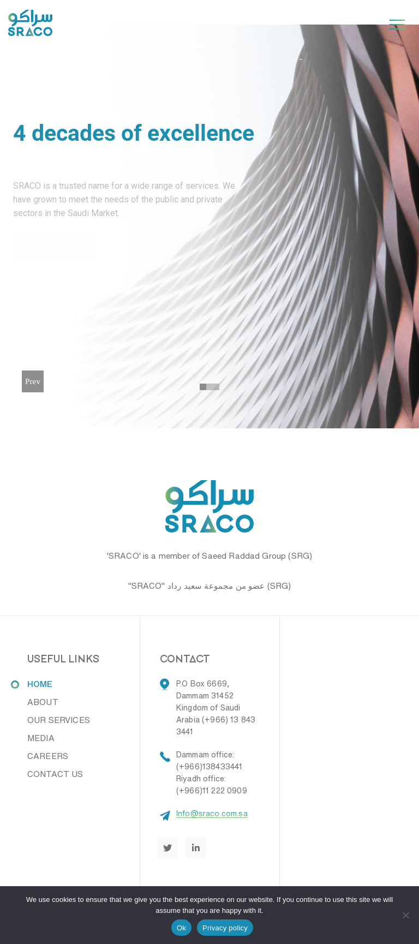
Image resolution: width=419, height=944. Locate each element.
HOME (40, 684)
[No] (405, 915)
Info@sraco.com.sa (212, 813)
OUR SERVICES (58, 720)
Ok (181, 928)
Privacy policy (225, 928)
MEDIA (41, 738)
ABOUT (42, 702)
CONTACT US (55, 774)
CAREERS (47, 756)
